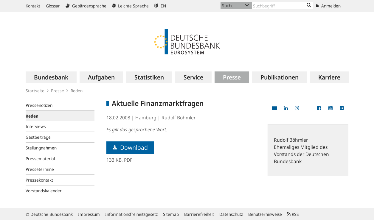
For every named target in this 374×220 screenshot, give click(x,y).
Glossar (53, 6)
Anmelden (328, 6)
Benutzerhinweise (265, 214)
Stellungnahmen (41, 148)
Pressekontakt (39, 180)
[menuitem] (51, 77)
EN (160, 6)
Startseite (35, 90)
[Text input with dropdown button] (282, 5)
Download (130, 147)
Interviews (36, 126)
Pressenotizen (39, 105)
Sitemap (171, 214)
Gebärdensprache (86, 6)
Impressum (89, 214)
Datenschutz (231, 214)
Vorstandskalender (44, 191)
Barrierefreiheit (199, 214)
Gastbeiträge (38, 137)
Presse (57, 90)
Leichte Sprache (130, 6)
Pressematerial (40, 158)
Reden (77, 90)
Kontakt (33, 6)
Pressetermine (40, 169)
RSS (293, 214)
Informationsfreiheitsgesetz (131, 214)
